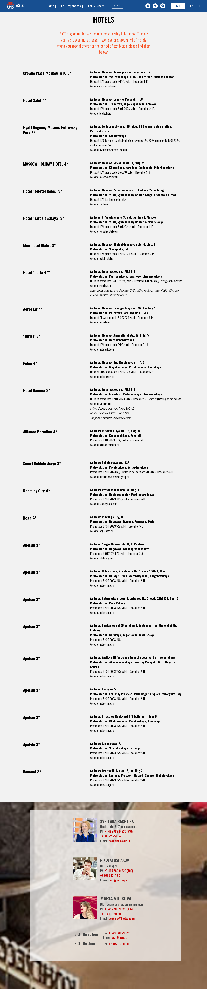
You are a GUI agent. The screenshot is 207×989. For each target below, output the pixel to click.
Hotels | (117, 5)
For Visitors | (97, 5)
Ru (198, 5)
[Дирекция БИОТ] (155, 5)
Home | (51, 5)
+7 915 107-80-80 (110, 914)
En (191, 5)
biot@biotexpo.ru (119, 880)
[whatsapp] (162, 5)
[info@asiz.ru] (147, 5)
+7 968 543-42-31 (111, 875)
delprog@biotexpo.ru (122, 918)
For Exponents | (72, 5)
